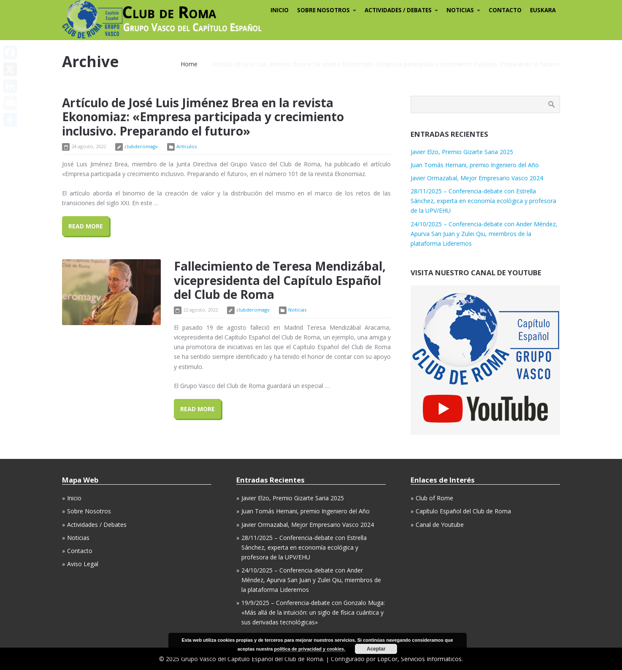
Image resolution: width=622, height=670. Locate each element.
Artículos (186, 146)
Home (189, 64)
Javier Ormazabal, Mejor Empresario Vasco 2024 (477, 178)
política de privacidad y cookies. (310, 648)
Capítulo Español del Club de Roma (463, 511)
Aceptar (376, 649)
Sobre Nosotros (89, 511)
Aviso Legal (82, 564)
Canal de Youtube (440, 525)
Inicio (74, 498)
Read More (85, 226)
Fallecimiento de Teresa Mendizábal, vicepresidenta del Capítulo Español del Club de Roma (280, 280)
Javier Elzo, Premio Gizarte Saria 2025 (462, 152)
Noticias (297, 310)
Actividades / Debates (97, 525)
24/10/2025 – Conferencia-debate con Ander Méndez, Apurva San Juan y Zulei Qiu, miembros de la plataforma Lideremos (484, 233)
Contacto (79, 551)
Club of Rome (434, 498)
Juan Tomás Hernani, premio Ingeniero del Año (475, 165)
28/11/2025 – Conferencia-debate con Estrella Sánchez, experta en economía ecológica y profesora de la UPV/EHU (483, 200)
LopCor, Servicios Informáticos (419, 659)
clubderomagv (141, 146)
